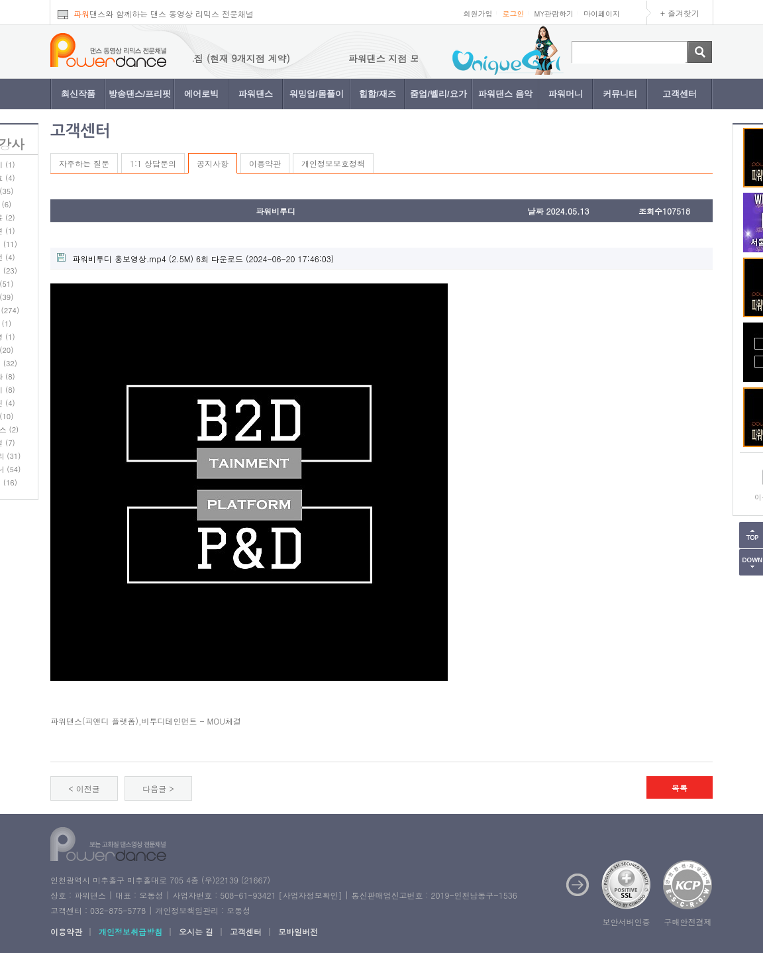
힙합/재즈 (377, 94)
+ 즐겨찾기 (679, 13)
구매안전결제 (688, 921)
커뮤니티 (620, 94)
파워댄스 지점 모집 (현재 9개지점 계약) (215, 58)
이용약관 (265, 163)
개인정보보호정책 (333, 163)
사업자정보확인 (310, 895)
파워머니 (565, 94)
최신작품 (78, 94)
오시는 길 (196, 931)
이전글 (88, 788)
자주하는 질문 (84, 163)
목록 (679, 787)
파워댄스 (255, 94)
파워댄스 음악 (505, 94)
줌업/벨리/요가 (438, 94)
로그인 (513, 14)
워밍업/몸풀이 (316, 94)
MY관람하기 (554, 14)
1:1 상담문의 (153, 163)
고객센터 (679, 94)
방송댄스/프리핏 (140, 94)
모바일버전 (298, 931)
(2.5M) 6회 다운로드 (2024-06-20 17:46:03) (195, 258)
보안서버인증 (626, 921)
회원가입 (477, 14)
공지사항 (213, 163)
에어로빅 (201, 94)
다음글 (154, 788)
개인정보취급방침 (130, 931)
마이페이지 (602, 14)
